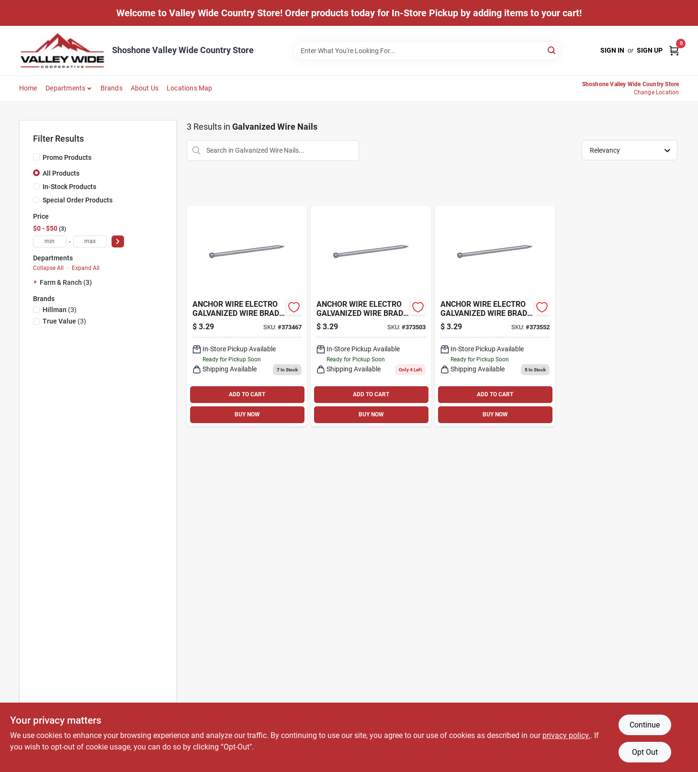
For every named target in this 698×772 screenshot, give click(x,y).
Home (28, 88)
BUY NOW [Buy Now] (247, 414)
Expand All (86, 268)
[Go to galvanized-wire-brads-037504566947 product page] (371, 316)
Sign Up (650, 50)
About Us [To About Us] (145, 88)
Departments (65, 88)
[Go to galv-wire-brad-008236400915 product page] (247, 316)
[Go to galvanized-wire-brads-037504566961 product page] (495, 316)
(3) (60, 309)
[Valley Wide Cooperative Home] (62, 50)
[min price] (50, 241)
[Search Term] (427, 50)
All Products (61, 173)
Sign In (612, 50)
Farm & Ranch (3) (66, 282)
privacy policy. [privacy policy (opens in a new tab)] (566, 735)
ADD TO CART (247, 394)
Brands (112, 88)
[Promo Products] (36, 157)
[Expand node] (36, 282)
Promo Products (67, 157)
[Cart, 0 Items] (674, 50)
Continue (645, 724)
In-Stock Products (69, 186)
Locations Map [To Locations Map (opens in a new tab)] (190, 88)
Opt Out (645, 752)
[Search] (552, 50)
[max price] (90, 241)
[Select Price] (118, 241)
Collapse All (48, 268)
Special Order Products (78, 200)
